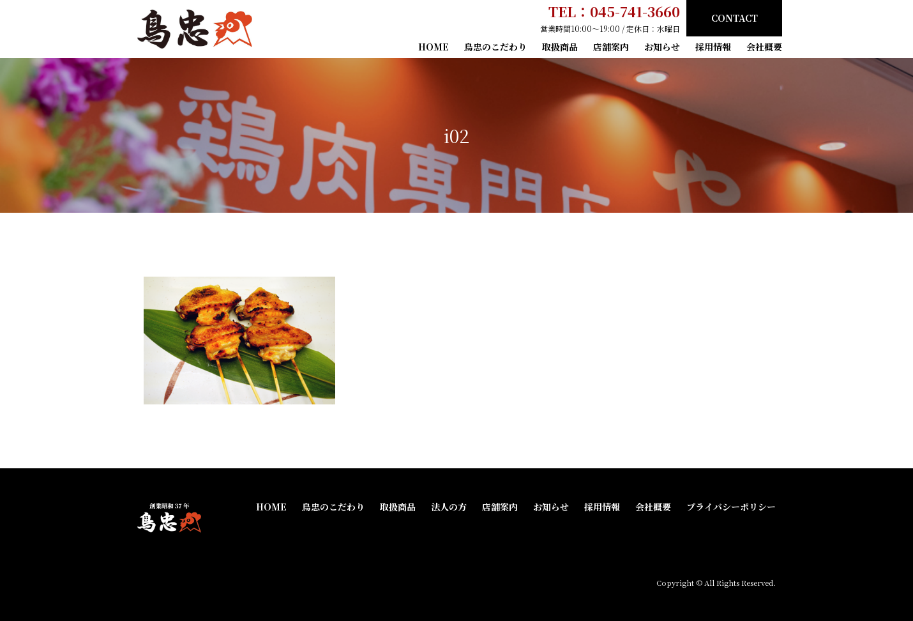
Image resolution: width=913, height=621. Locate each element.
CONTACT (734, 18)
